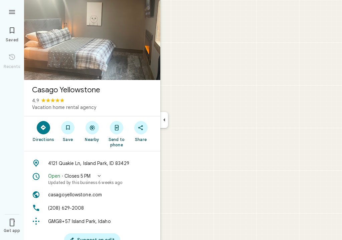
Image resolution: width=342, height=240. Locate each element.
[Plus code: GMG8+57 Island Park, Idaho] (92, 221)
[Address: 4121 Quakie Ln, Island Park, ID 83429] (92, 163)
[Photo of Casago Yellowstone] (92, 40)
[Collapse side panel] (164, 120)
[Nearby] (92, 131)
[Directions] (43, 131)
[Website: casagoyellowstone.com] (92, 194)
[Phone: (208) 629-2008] (92, 208)
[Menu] (12, 11)
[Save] (68, 131)
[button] (92, 179)
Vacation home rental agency (64, 107)
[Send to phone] (116, 134)
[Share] (141, 131)
